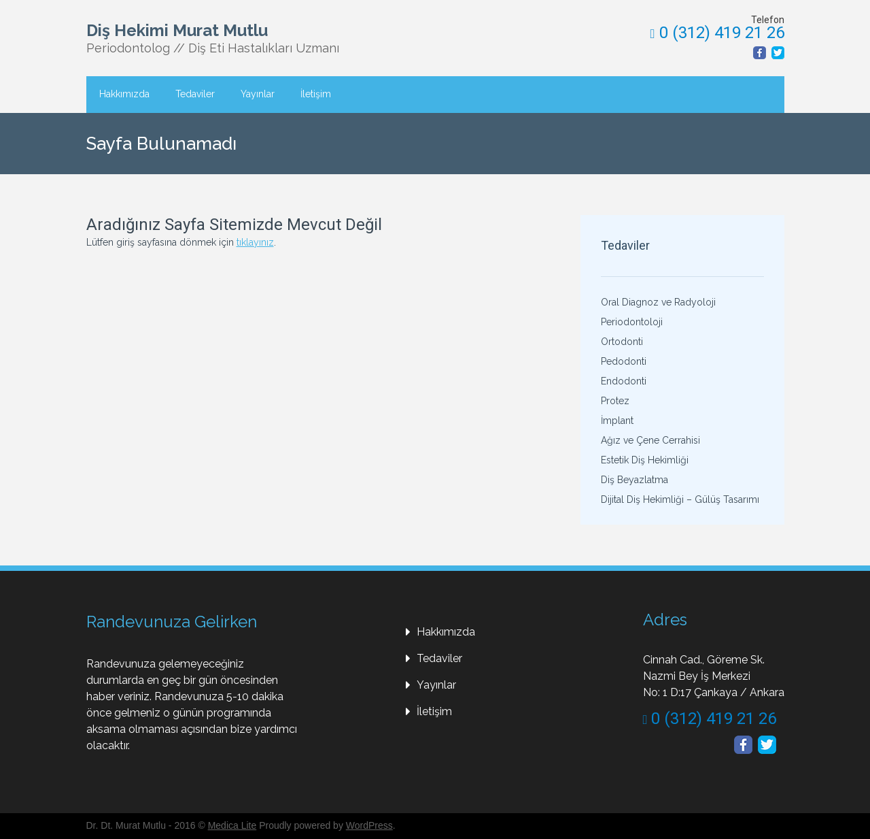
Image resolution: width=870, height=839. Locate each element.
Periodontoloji (632, 321)
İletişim (315, 93)
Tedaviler (195, 93)
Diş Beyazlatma (634, 479)
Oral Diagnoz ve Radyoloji (658, 302)
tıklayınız (255, 242)
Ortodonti (622, 341)
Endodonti (623, 381)
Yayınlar (258, 93)
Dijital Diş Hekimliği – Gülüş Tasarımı (680, 499)
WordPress (369, 825)
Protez (615, 400)
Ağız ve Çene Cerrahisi (650, 440)
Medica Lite (232, 825)
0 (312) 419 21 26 (717, 32)
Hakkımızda (124, 93)
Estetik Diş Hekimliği (645, 460)
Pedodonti (623, 361)
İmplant (617, 420)
